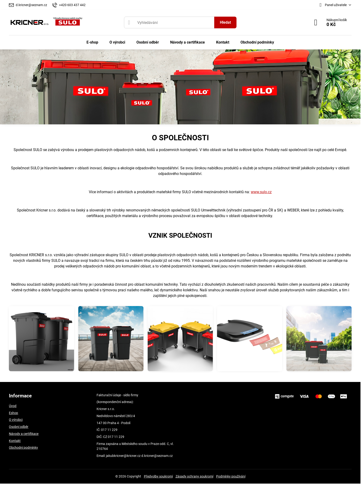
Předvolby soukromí (158, 476)
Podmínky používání (230, 476)
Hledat (225, 22)
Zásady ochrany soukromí (194, 476)
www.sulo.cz (261, 192)
